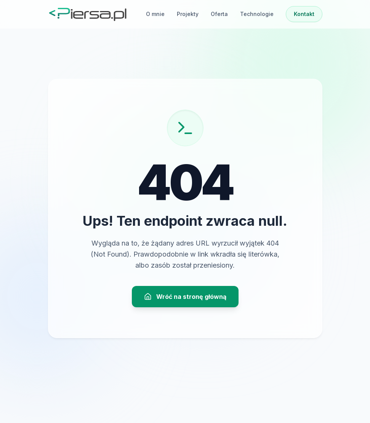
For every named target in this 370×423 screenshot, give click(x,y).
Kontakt (304, 14)
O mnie (155, 14)
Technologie (257, 14)
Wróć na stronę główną (185, 296)
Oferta (219, 14)
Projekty (188, 14)
